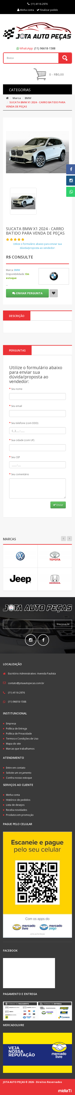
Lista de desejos (15, 805)
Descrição (16, 316)
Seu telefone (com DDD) (24, 423)
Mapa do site (13, 743)
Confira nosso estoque (19, 777)
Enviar (58, 505)
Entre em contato (15, 767)
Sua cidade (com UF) (22, 440)
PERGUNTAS (17, 350)
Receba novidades (16, 810)
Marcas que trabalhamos (20, 748)
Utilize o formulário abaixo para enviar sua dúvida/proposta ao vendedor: (37, 246)
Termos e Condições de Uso (22, 738)
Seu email (16, 406)
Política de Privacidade (19, 733)
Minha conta (13, 795)
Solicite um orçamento (18, 772)
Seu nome (16, 389)
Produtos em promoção (20, 815)
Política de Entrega (16, 728)
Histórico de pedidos (18, 800)
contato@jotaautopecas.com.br (26, 683)
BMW (28, 98)
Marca (17, 98)
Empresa (11, 723)
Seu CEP (15, 457)
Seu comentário (20, 474)
